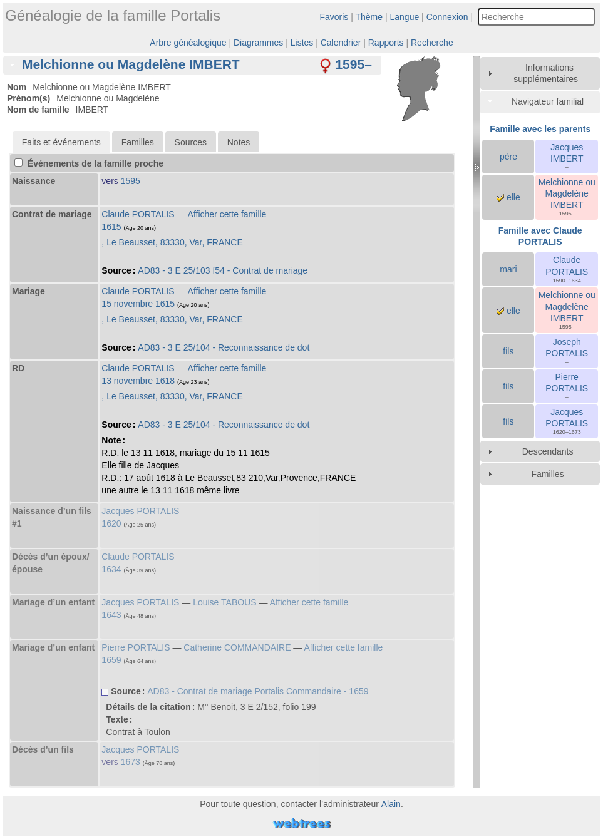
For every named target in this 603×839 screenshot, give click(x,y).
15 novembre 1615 (138, 304)
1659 (111, 660)
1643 (111, 615)
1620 (111, 523)
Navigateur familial (548, 101)
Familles (548, 474)
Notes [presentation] (238, 142)
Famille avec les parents (540, 129)
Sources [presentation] (191, 142)
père (508, 157)
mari (508, 269)
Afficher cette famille (227, 214)
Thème (369, 17)
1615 (111, 227)
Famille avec (540, 236)
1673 (130, 762)
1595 (130, 181)
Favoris (333, 17)
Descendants (548, 451)
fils (508, 351)
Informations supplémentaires (545, 73)
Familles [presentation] (137, 142)
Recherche (432, 43)
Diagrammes (258, 43)
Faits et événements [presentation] (61, 142)
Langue (405, 17)
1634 (111, 569)
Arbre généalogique (188, 43)
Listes (302, 43)
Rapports (386, 43)
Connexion (447, 17)
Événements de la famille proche (88, 163)
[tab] (192, 65)
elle (508, 197)
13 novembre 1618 (138, 381)
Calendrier (341, 43)
